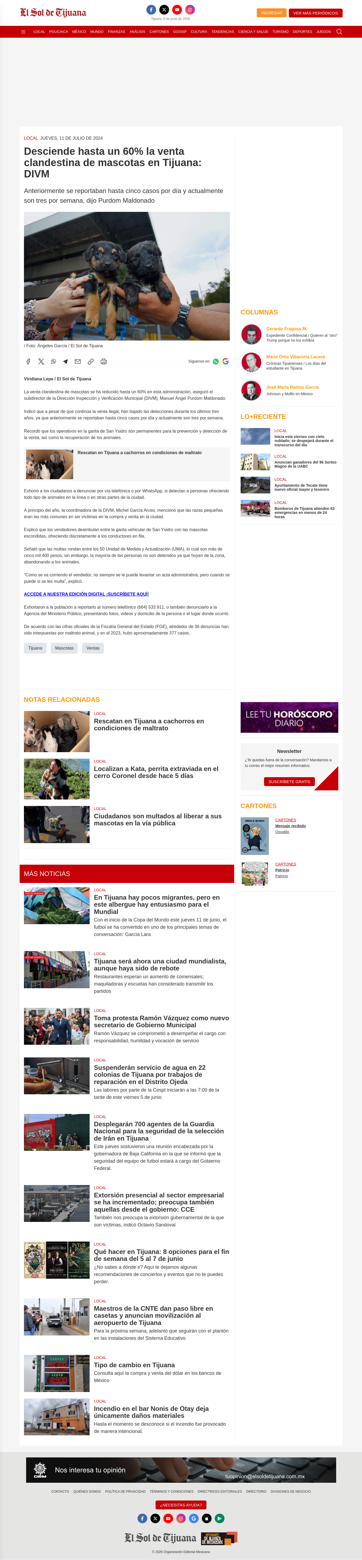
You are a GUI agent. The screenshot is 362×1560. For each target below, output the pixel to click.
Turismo (280, 32)
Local (39, 32)
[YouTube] (177, 10)
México (79, 32)
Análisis (137, 32)
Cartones (159, 32)
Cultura (199, 32)
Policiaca (58, 32)
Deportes (302, 32)
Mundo (97, 32)
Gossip (180, 32)
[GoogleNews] (194, 1518)
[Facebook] (151, 10)
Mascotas (64, 648)
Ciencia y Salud (253, 32)
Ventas (93, 648)
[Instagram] (190, 10)
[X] (164, 10)
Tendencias (223, 32)
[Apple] (207, 1518)
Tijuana (35, 648)
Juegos (324, 32)
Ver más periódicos (315, 13)
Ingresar (271, 12)
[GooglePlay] (219, 1518)
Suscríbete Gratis (289, 781)
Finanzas (116, 32)
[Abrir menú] (23, 32)
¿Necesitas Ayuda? (181, 1505)
